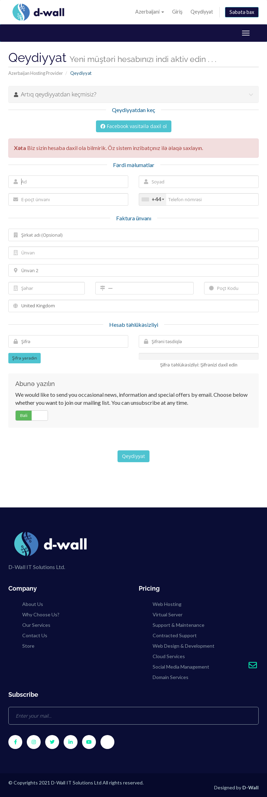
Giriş (177, 12)
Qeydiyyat (202, 12)
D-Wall (250, 787)
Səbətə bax (241, 12)
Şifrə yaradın (24, 358)
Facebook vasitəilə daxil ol (133, 126)
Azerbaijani (149, 12)
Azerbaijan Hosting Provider (35, 73)
